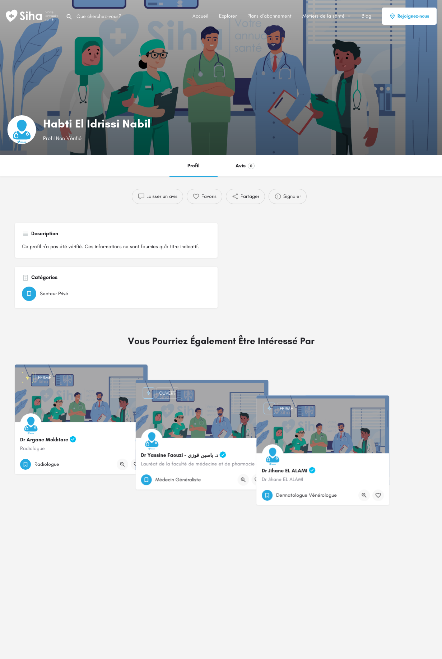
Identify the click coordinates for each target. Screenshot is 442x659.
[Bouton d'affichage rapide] (122, 464)
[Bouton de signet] (136, 464)
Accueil (200, 16)
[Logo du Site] (32, 16)
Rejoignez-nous (409, 16)
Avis (245, 166)
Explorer (228, 16)
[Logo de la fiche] (21, 129)
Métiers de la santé (323, 16)
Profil (193, 166)
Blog (366, 16)
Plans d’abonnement (269, 16)
